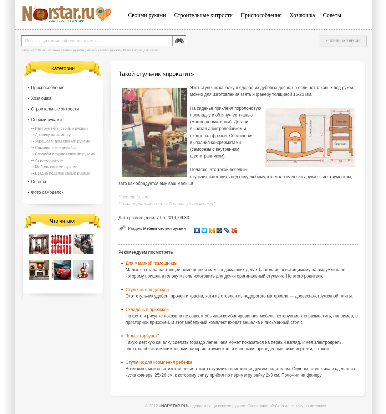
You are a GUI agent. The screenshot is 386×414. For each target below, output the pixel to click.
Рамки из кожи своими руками (61, 50)
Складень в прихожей (147, 309)
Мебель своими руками (164, 228)
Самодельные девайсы (56, 147)
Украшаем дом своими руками (62, 141)
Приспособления (261, 15)
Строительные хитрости (203, 15)
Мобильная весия (343, 41)
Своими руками (147, 15)
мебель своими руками (104, 50)
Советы (332, 15)
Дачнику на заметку (53, 135)
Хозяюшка (302, 15)
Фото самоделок (47, 192)
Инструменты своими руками (61, 128)
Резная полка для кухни (140, 50)
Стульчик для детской (147, 289)
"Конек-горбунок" (142, 335)
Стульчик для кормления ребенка (159, 362)
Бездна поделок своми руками (62, 173)
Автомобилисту (49, 160)
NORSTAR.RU (174, 406)
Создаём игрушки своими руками (65, 154)
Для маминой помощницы (151, 263)
